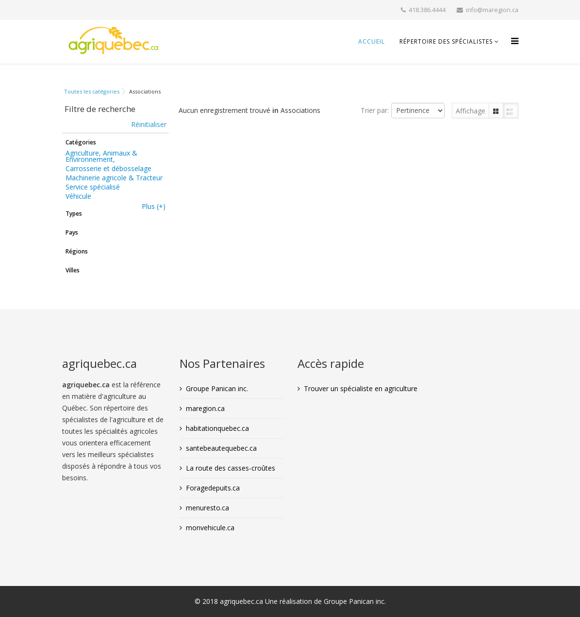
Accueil (371, 41)
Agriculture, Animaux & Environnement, (101, 156)
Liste (510, 110)
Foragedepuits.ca (213, 487)
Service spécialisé (93, 186)
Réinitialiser (148, 124)
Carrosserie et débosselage (108, 168)
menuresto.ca (207, 507)
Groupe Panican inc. (217, 388)
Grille (496, 110)
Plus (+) (154, 206)
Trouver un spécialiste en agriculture (360, 388)
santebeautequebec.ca (221, 448)
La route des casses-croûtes (230, 468)
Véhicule (78, 196)
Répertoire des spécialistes (446, 41)
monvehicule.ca (210, 527)
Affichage (470, 110)
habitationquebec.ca (217, 428)
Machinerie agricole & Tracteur (114, 177)
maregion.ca (205, 408)
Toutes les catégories (91, 91)
